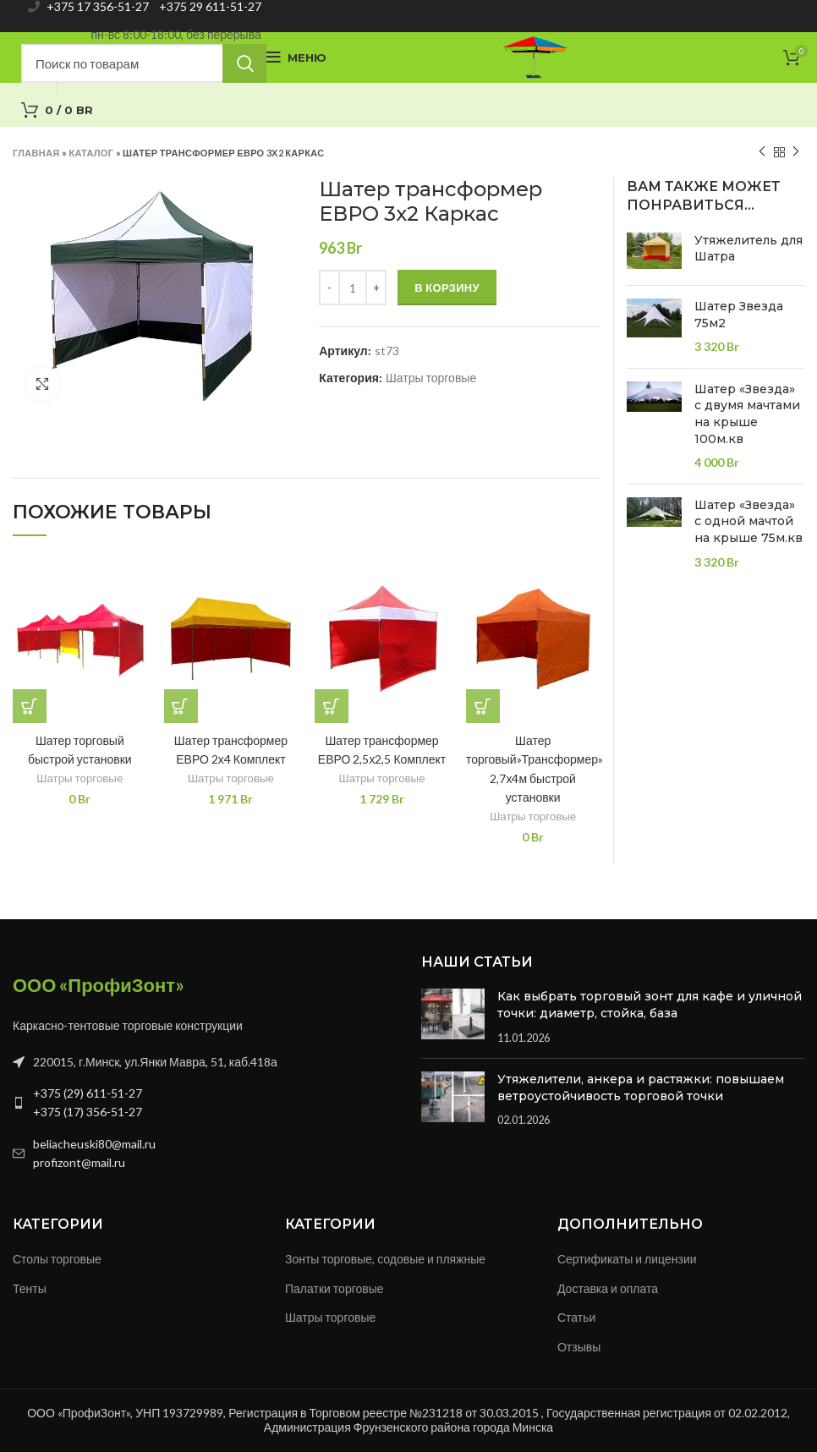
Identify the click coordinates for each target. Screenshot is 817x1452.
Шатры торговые (431, 378)
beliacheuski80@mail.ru (94, 1144)
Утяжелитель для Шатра (748, 249)
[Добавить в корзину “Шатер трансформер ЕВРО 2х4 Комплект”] (181, 706)
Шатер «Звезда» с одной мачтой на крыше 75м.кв (748, 521)
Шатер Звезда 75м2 (738, 315)
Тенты (30, 1288)
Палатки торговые (334, 1288)
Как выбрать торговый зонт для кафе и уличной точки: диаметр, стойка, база (649, 1005)
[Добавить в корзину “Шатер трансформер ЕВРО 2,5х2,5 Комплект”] (331, 706)
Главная (36, 152)
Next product (796, 152)
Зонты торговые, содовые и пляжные (385, 1259)
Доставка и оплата (607, 1288)
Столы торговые (57, 1259)
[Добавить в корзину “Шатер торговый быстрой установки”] (30, 706)
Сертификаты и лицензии (627, 1259)
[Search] (143, 63)
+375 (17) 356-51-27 (87, 1111)
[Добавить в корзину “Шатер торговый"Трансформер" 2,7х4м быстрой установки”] (483, 706)
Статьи (576, 1317)
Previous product (762, 152)
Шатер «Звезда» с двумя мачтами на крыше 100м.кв (747, 414)
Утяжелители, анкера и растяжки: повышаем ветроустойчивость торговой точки (640, 1087)
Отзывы (578, 1347)
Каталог (91, 152)
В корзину (447, 287)
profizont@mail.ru (79, 1162)
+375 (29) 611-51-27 (87, 1093)
